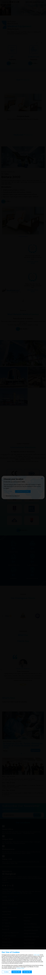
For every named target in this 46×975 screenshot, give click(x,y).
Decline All (16, 972)
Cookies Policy (20, 968)
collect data (36, 955)
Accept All (27, 972)
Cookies (6, 972)
